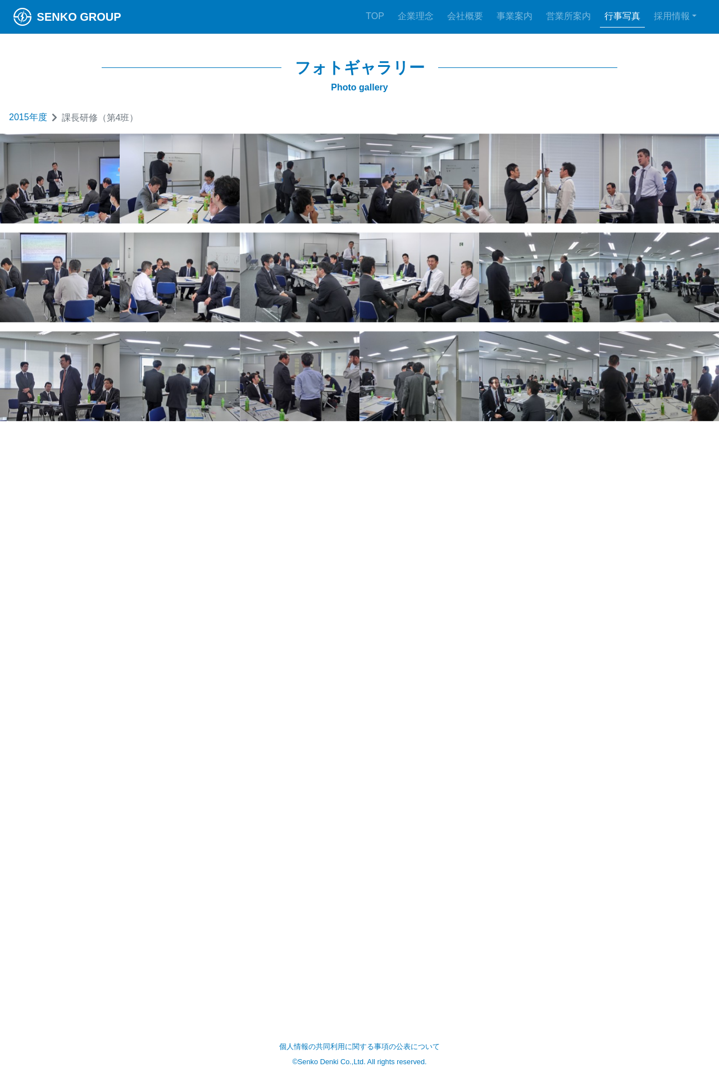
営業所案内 (568, 16)
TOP (375, 16)
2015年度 (28, 117)
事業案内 (515, 16)
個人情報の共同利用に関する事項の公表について (359, 1046)
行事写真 (622, 16)
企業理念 (416, 16)
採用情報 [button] (672, 16)
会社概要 (465, 16)
